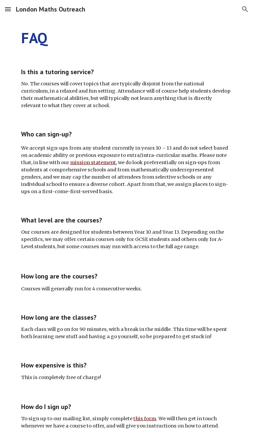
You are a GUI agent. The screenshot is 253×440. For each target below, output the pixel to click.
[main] (126, 37)
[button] (8, 9)
